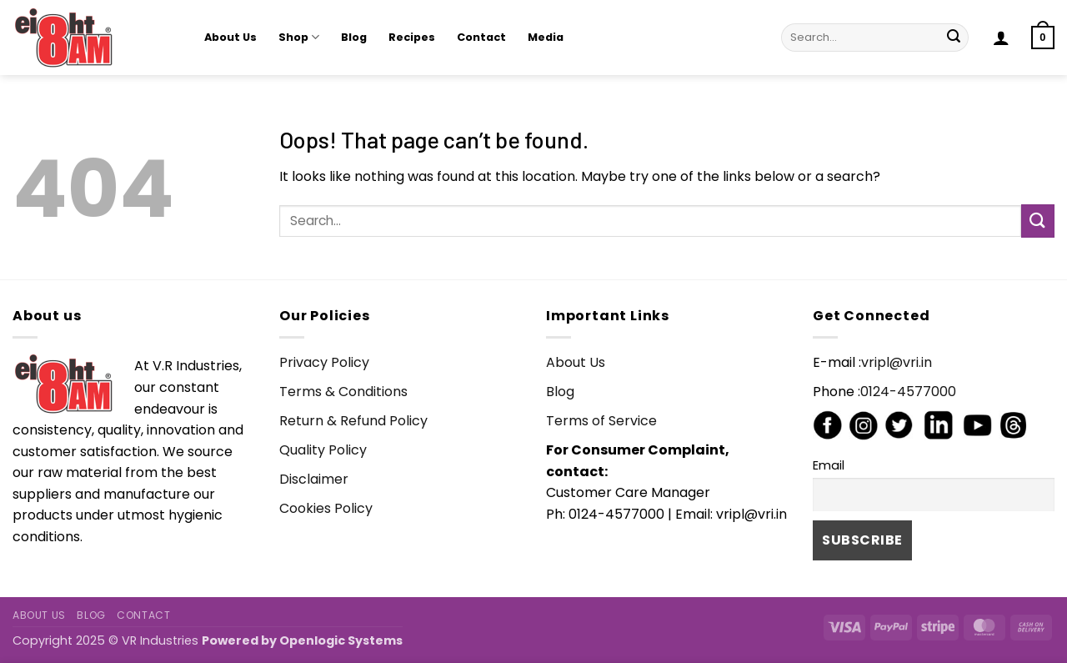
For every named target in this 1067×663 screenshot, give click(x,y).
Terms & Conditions (343, 391)
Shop (298, 37)
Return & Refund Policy (353, 420)
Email (828, 465)
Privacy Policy (324, 362)
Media (546, 37)
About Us (230, 37)
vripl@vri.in (896, 362)
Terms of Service (601, 420)
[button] (1001, 37)
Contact (481, 37)
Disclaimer (313, 479)
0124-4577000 (908, 391)
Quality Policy (323, 450)
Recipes (411, 37)
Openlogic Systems (341, 640)
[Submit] (953, 37)
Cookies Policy (326, 508)
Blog (354, 37)
